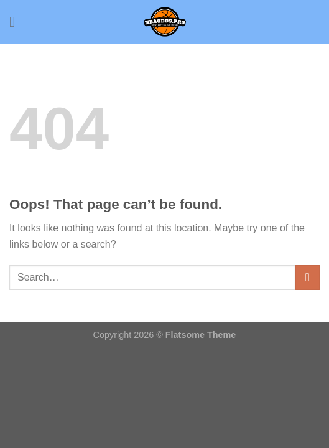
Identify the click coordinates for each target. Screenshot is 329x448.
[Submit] (307, 277)
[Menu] (16, 21)
